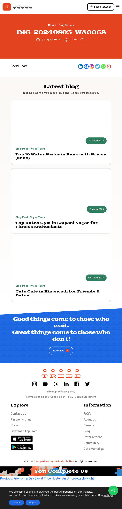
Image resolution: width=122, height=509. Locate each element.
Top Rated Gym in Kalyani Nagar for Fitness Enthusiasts (56, 225)
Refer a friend (93, 437)
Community (91, 443)
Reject (32, 502)
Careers (89, 426)
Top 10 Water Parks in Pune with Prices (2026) (60, 156)
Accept (16, 502)
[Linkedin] (80, 66)
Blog (51, 25)
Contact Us (18, 414)
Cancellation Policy (61, 397)
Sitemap (52, 391)
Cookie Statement (85, 397)
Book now (61, 350)
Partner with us (21, 420)
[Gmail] (108, 66)
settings (108, 495)
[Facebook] (86, 66)
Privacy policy (66, 391)
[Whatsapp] (103, 66)
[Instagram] (91, 66)
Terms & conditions (37, 397)
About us (90, 420)
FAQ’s (87, 414)
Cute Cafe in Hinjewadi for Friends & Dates (57, 293)
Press (14, 426)
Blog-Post (21, 149)
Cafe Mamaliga (94, 449)
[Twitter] (97, 66)
